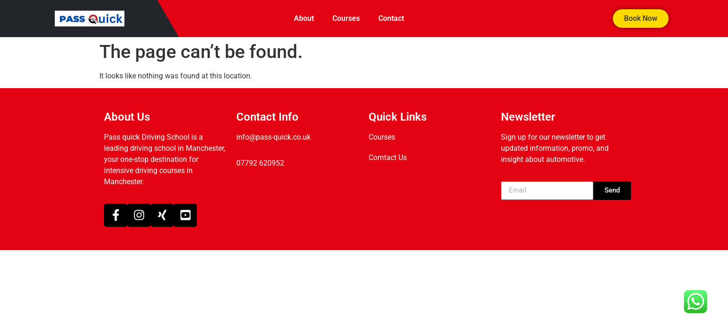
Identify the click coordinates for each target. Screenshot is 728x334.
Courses (346, 18)
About (304, 18)
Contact (391, 18)
